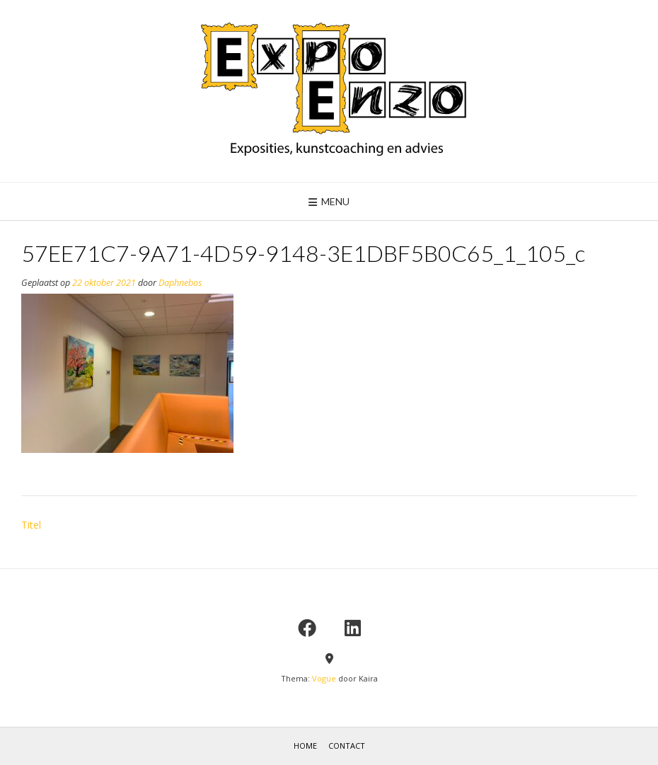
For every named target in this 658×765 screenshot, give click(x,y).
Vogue (324, 678)
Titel (31, 524)
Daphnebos (180, 283)
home (305, 745)
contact (346, 745)
